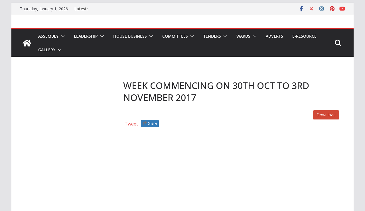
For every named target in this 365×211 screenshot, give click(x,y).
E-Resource (304, 36)
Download (326, 114)
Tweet (131, 124)
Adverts (274, 36)
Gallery (46, 49)
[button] (61, 36)
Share (150, 123)
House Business (130, 36)
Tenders (212, 36)
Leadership (86, 36)
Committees (175, 36)
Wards (243, 36)
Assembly (48, 36)
